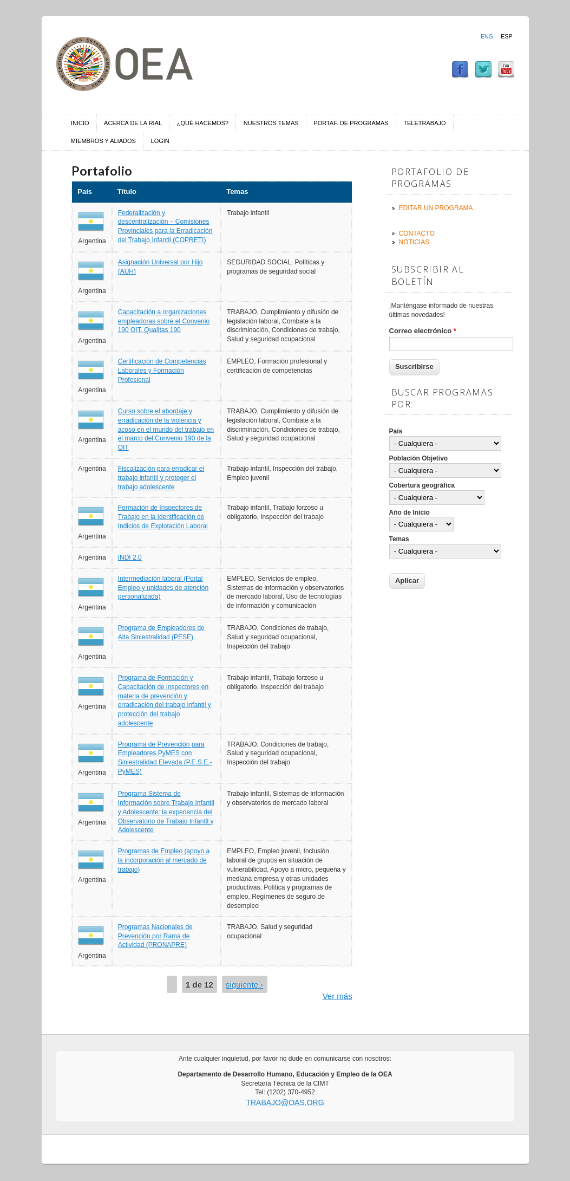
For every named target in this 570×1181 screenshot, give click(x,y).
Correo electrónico (422, 331)
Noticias (414, 242)
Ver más (337, 996)
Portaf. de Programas (350, 123)
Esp (506, 36)
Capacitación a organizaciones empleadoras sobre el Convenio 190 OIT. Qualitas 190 (163, 321)
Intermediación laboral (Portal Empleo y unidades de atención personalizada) (163, 588)
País (396, 431)
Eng (487, 36)
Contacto (417, 233)
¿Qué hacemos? (202, 123)
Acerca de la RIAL (133, 123)
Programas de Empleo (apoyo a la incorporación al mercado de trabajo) (163, 860)
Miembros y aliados (103, 141)
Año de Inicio (409, 512)
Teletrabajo (424, 123)
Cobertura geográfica (422, 485)
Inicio (80, 123)
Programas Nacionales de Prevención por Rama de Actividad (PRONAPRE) (155, 936)
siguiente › (244, 984)
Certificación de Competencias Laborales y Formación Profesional (162, 371)
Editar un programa (436, 208)
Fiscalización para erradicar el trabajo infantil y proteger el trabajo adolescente (161, 478)
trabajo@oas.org (285, 1102)
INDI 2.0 (130, 557)
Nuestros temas (271, 123)
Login (160, 141)
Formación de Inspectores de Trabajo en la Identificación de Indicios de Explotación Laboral (163, 517)
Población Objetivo (418, 458)
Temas (399, 539)
